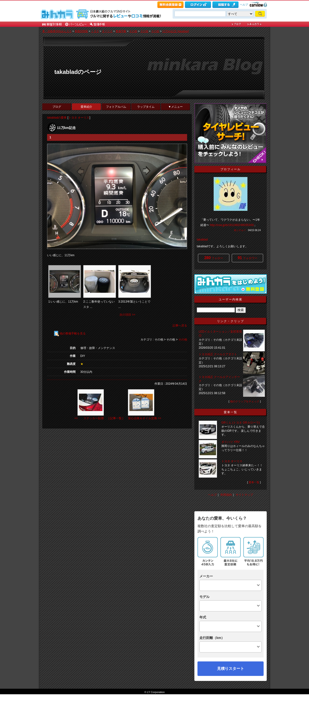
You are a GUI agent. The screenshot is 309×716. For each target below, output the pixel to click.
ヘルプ (244, 4)
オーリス (107, 31)
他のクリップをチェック (244, 401)
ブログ (56, 106)
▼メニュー (175, 106)
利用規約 (226, 494)
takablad (202, 239)
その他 (133, 31)
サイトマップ (244, 494)
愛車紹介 (86, 106)
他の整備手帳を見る (70, 333)
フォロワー (247, 258)
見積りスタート (230, 668)
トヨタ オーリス (78, 117)
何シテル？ (240, 230)
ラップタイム (145, 106)
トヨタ (95, 31)
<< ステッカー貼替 (89, 418)
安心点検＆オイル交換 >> (144, 418)
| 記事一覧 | (116, 418)
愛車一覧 (254, 482)
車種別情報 (81, 31)
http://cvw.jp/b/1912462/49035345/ (232, 225)
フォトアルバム (116, 106)
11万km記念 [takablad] (175, 31)
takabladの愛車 (57, 117)
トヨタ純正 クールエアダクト (218, 354)
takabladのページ (78, 72)
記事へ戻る (180, 325)
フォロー (213, 258)
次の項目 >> (127, 314)
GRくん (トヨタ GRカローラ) (240, 422)
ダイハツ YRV (230, 442)
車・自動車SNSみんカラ (57, 31)
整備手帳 (121, 31)
